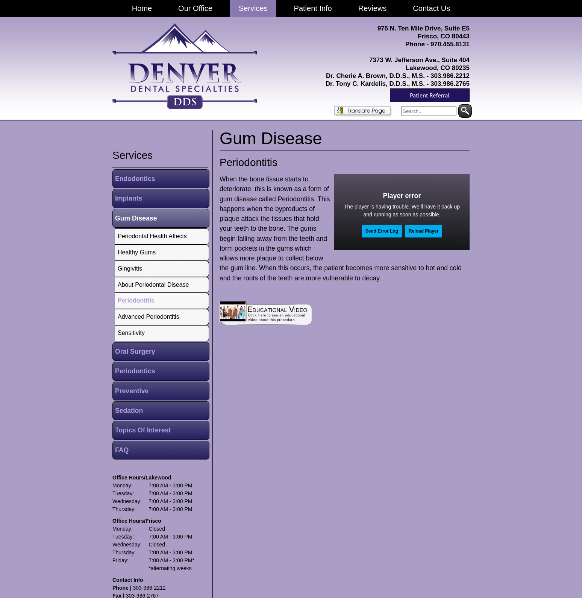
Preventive (132, 391)
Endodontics (135, 179)
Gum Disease (136, 218)
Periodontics (135, 371)
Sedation (129, 410)
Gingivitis (130, 268)
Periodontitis (248, 162)
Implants (128, 198)
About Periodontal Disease (153, 285)
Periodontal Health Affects (152, 236)
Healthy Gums (137, 252)
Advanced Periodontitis (148, 316)
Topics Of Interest (143, 430)
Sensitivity (131, 333)
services (132, 155)
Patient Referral (430, 95)
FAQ (122, 450)
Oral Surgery (135, 351)
